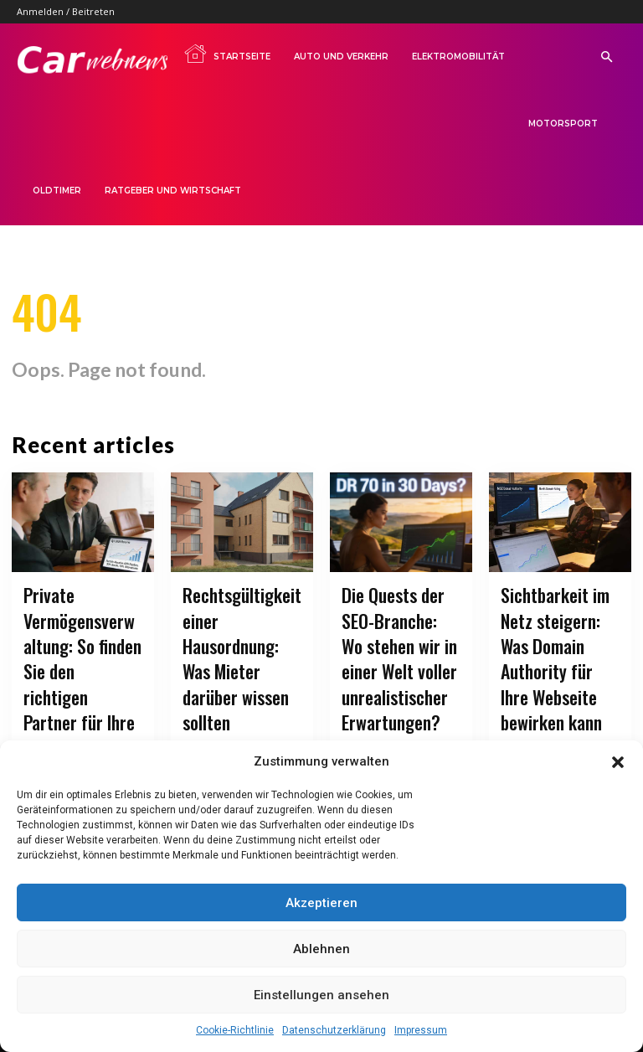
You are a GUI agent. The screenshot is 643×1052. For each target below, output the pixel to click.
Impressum (420, 1030)
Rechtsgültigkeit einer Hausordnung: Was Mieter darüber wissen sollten (241, 634)
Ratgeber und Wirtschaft (173, 190)
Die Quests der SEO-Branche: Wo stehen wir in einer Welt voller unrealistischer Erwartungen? (401, 655)
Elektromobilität (458, 56)
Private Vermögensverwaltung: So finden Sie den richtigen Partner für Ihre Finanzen (82, 655)
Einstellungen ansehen (321, 995)
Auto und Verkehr (341, 56)
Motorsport (563, 123)
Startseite (226, 53)
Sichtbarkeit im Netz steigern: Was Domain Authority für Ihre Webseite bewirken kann (556, 644)
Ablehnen (321, 949)
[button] (618, 762)
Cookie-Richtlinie (235, 1030)
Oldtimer (57, 190)
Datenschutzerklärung (334, 1030)
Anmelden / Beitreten (66, 11)
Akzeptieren (321, 902)
